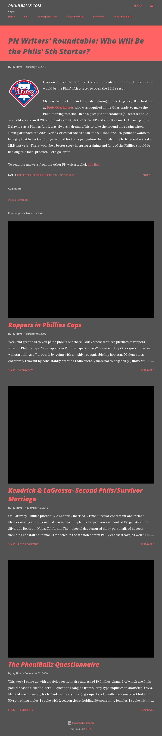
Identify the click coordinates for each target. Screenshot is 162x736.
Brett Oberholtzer (60, 107)
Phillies (47, 175)
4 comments (25, 709)
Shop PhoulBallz (122, 16)
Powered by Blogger (81, 722)
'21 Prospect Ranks (47, 16)
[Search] (138, 6)
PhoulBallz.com (24, 5)
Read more (147, 370)
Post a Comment (18, 199)
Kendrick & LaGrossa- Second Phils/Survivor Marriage (75, 494)
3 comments (25, 370)
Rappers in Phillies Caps (45, 324)
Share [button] (146, 175)
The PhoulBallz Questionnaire (53, 664)
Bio (26, 16)
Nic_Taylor (88, 729)
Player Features (75, 16)
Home (11, 16)
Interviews (98, 16)
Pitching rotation (64, 175)
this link (93, 164)
